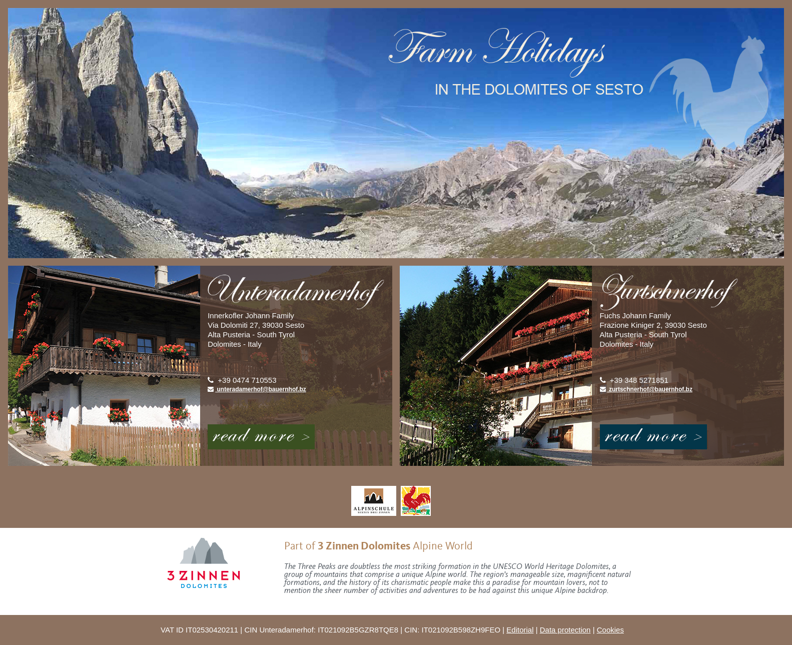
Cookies (610, 629)
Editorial (519, 629)
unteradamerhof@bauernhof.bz (257, 389)
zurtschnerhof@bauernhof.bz (646, 389)
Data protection (565, 629)
